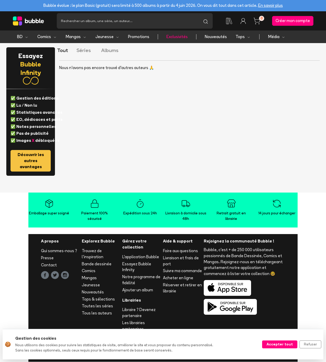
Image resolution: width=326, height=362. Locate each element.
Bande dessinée (96, 263)
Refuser (310, 344)
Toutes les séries (97, 306)
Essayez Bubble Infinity (136, 266)
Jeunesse (107, 36)
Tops (243, 36)
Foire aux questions (180, 251)
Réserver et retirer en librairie (182, 288)
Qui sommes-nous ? (59, 251)
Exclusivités (177, 36)
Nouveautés (216, 36)
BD (22, 36)
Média (276, 36)
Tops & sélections (98, 299)
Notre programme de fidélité (141, 280)
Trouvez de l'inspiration (92, 254)
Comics (47, 36)
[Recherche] (128, 21)
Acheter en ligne (178, 278)
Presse (47, 257)
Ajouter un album (137, 289)
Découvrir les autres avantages (31, 160)
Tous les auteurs (97, 313)
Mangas (76, 36)
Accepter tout (280, 344)
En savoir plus (270, 5)
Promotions (138, 36)
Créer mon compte (293, 20)
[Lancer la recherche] (205, 21)
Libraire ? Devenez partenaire (139, 312)
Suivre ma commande (182, 270)
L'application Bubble (140, 256)
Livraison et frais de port (181, 260)
